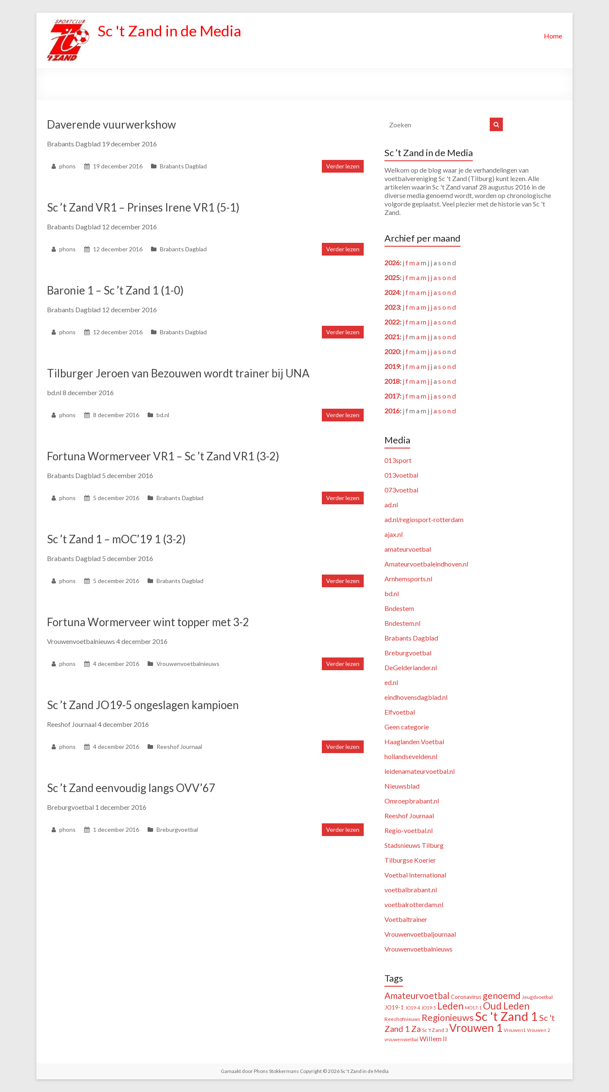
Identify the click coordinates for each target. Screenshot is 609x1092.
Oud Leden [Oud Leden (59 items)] (506, 1006)
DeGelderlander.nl (410, 667)
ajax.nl (393, 534)
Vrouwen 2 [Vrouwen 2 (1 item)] (538, 1030)
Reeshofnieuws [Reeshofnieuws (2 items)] (402, 1019)
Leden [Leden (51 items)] (450, 1006)
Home (553, 36)
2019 (392, 366)
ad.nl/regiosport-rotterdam (424, 519)
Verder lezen (342, 166)
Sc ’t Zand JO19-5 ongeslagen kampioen (143, 705)
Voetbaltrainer (405, 919)
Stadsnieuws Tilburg (414, 845)
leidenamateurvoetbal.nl (419, 771)
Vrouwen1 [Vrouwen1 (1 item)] (515, 1030)
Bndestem (399, 608)
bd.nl (162, 414)
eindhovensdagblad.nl (415, 697)
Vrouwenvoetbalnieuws (187, 663)
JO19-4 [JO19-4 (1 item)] (412, 1007)
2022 (392, 322)
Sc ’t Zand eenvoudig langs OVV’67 (131, 788)
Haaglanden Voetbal (414, 741)
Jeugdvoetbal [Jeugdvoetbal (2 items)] (537, 997)
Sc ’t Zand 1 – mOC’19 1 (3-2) (116, 539)
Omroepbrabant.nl (411, 801)
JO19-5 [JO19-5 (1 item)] (428, 1007)
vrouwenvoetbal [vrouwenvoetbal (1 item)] (401, 1039)
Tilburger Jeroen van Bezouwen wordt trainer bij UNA (178, 373)
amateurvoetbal (407, 549)
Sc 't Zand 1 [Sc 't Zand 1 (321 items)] (506, 1016)
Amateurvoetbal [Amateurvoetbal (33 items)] (417, 995)
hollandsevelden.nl (410, 756)
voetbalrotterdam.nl (413, 904)
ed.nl (391, 682)
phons (67, 166)
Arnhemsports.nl (408, 579)
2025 (392, 277)
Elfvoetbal (399, 712)
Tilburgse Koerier (410, 860)
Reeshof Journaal (179, 746)
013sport (397, 460)
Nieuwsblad (402, 786)
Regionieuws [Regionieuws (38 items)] (448, 1017)
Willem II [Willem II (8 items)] (433, 1038)
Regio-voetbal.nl (408, 830)
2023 (392, 307)
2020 (392, 351)
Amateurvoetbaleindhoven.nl (426, 564)
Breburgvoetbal (177, 829)
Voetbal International (415, 875)
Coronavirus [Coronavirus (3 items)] (466, 996)
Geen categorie (406, 727)
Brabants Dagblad (183, 166)
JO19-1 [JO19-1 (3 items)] (394, 1007)
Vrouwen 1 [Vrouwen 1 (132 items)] (475, 1027)
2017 (392, 396)
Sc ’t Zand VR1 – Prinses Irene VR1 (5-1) (143, 207)
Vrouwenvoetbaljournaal (420, 934)
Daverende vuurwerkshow (111, 124)
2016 (392, 411)
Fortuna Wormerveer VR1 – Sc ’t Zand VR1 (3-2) (163, 456)
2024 (392, 292)
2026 (392, 263)
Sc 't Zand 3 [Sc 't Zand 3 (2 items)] (435, 1030)
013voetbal (401, 475)
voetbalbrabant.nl (410, 890)
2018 (392, 381)
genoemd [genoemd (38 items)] (502, 995)
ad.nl (391, 505)
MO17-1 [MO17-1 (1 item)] (473, 1007)
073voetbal (401, 490)
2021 (392, 337)
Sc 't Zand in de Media (171, 31)
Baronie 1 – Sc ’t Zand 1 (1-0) (115, 290)
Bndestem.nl (402, 623)
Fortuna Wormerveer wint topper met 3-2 (148, 622)
